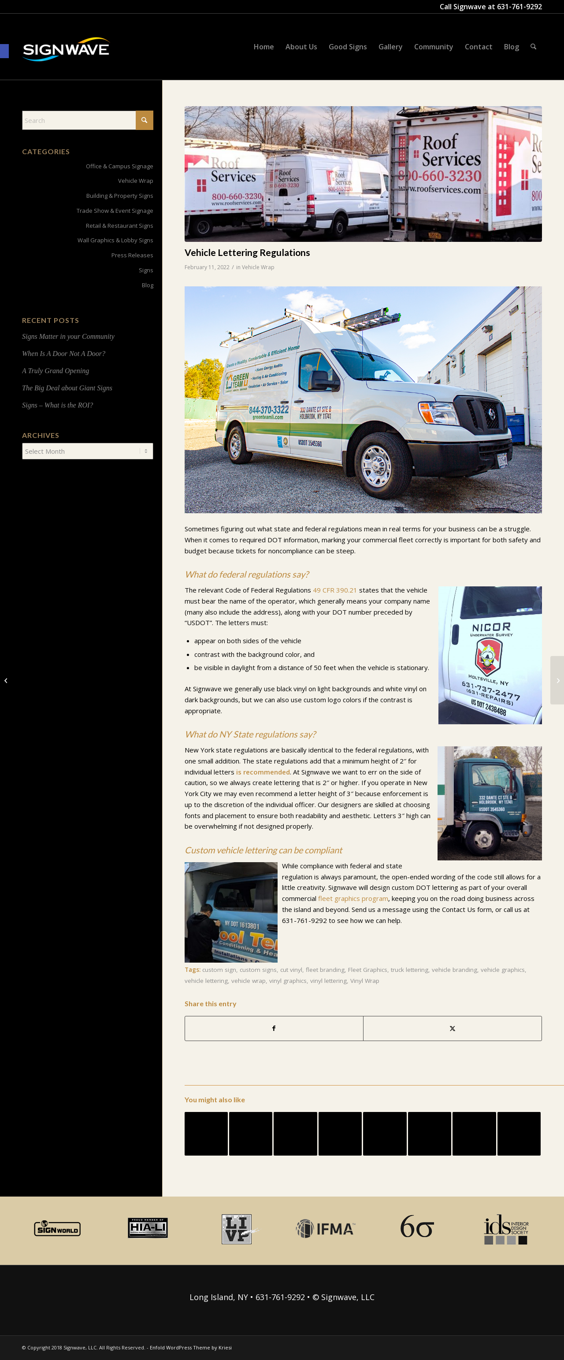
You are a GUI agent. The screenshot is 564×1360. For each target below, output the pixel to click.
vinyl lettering (328, 981)
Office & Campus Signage (119, 166)
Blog (147, 285)
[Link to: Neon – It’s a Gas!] (519, 1133)
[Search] (533, 47)
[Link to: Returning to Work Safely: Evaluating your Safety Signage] (340, 1133)
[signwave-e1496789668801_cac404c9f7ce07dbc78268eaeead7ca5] (66, 58)
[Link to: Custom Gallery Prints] (384, 1133)
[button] (4, 51)
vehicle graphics (503, 970)
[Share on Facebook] (274, 1028)
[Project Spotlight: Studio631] (7, 680)
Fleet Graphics (367, 970)
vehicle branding (454, 970)
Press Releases (132, 255)
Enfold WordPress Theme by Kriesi (191, 1347)
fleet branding (325, 970)
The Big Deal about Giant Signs (67, 388)
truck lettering (409, 970)
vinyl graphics (288, 981)
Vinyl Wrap (364, 981)
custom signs (258, 970)
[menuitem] (264, 47)
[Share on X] (453, 1028)
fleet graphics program (353, 898)
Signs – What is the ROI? (57, 405)
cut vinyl (291, 970)
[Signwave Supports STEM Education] (557, 680)
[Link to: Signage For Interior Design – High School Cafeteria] (295, 1133)
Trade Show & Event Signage (115, 211)
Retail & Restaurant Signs (119, 226)
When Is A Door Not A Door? (63, 353)
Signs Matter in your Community (68, 336)
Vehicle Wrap (258, 267)
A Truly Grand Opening (55, 370)
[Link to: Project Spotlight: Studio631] (250, 1133)
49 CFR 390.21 (335, 590)
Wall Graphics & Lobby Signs (115, 240)
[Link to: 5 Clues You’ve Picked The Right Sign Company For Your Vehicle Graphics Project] (474, 1133)
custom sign (219, 970)
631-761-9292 (519, 6)
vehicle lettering (206, 981)
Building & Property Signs (119, 196)
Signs (146, 270)
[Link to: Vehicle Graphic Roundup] (429, 1133)
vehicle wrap (248, 981)
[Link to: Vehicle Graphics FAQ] (206, 1133)
